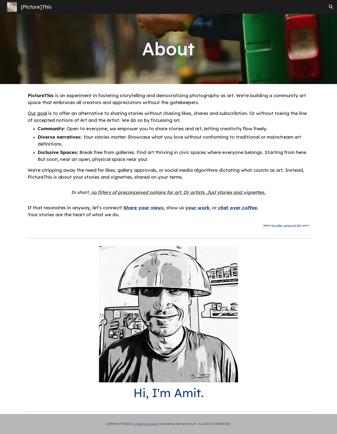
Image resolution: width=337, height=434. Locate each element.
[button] (331, 7)
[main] (168, 49)
